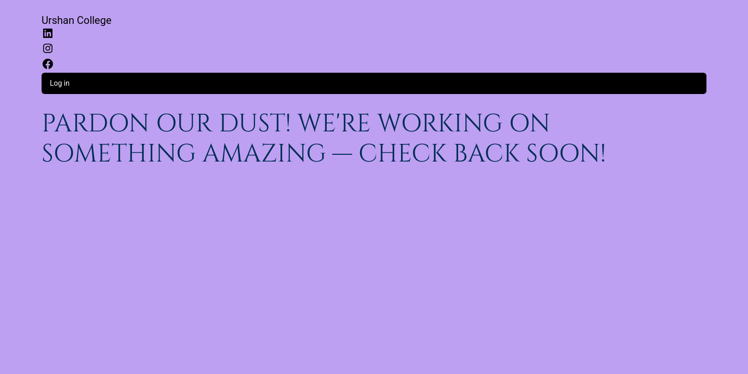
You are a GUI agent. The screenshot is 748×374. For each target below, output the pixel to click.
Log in (60, 83)
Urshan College (77, 20)
